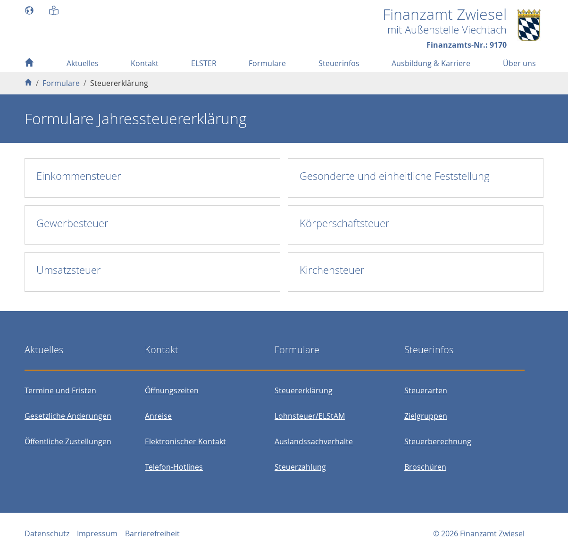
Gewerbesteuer (72, 223)
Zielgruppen (425, 416)
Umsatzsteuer (68, 270)
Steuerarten (425, 390)
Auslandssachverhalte (314, 441)
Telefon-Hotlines (174, 467)
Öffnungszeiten (172, 390)
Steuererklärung (304, 390)
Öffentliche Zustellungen (68, 441)
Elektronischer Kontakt (185, 441)
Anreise (158, 416)
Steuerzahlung (300, 467)
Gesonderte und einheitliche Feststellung (395, 176)
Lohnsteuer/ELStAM (310, 416)
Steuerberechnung (437, 441)
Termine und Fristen (60, 390)
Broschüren (425, 467)
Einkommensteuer (78, 176)
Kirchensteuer (332, 270)
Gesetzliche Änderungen (68, 416)
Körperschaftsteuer (345, 223)
